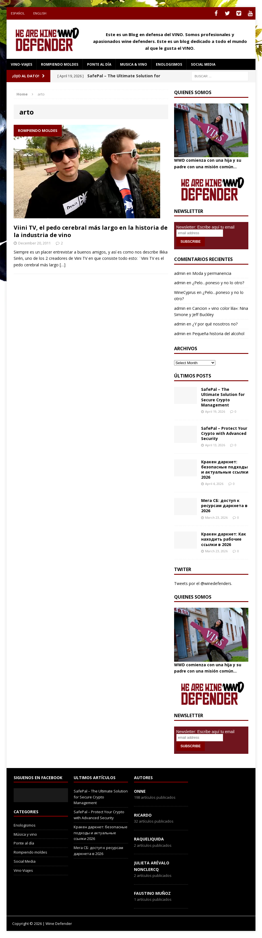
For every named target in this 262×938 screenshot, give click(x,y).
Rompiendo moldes (59, 64)
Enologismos (169, 64)
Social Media (25, 861)
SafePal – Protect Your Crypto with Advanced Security (224, 433)
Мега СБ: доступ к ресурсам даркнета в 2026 (224, 505)
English (39, 13)
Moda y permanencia (211, 273)
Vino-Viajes (21, 64)
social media (203, 64)
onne (140, 791)
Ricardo (143, 815)
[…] (62, 264)
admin (179, 273)
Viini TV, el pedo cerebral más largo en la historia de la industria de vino (91, 231)
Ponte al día (99, 64)
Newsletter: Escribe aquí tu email (205, 227)
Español (18, 13)
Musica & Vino (133, 64)
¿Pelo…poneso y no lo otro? (218, 282)
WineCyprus (185, 292)
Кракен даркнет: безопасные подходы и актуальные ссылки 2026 (224, 469)
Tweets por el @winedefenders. (203, 583)
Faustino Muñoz (152, 893)
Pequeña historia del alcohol (218, 333)
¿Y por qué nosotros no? (215, 324)
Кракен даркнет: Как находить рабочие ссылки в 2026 (223, 539)
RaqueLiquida (149, 839)
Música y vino (25, 834)
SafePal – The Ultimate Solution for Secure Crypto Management (223, 397)
